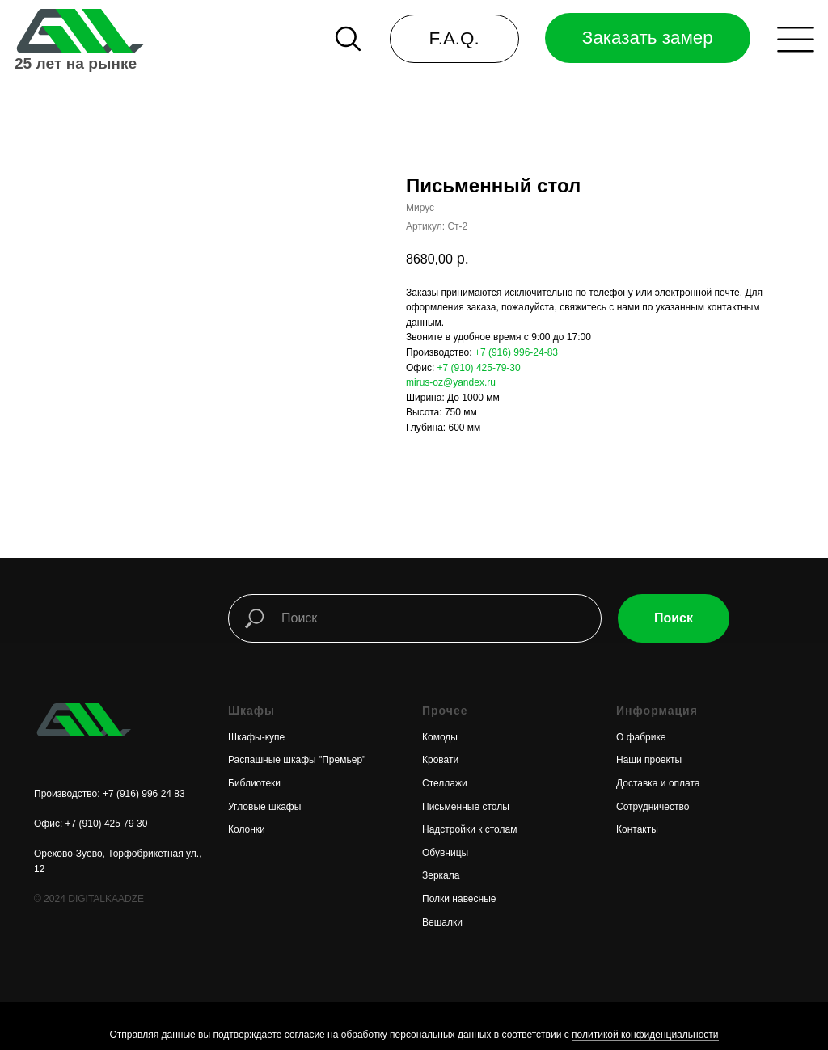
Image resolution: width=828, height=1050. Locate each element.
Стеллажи (444, 783)
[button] (795, 39)
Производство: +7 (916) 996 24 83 (109, 793)
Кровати (440, 759)
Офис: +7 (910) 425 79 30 (90, 823)
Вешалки (442, 922)
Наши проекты (649, 759)
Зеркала (440, 875)
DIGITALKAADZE (106, 899)
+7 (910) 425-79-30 (479, 367)
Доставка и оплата (658, 783)
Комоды (440, 737)
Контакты (637, 829)
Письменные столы (465, 806)
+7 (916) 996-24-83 (516, 352)
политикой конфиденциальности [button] (645, 1034)
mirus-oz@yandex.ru (451, 382)
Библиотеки (254, 783)
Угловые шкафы (264, 806)
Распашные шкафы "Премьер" (296, 759)
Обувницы (445, 852)
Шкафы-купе (256, 737)
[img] (78, 31)
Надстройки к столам (469, 829)
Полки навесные (459, 899)
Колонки (246, 829)
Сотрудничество (652, 806)
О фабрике (641, 737)
